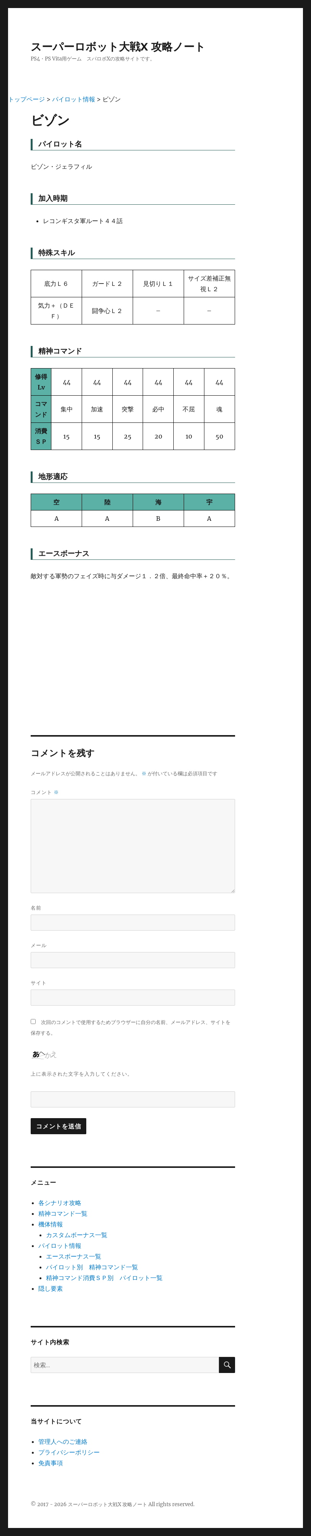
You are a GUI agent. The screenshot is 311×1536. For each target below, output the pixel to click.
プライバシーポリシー (69, 1452)
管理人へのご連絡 (62, 1441)
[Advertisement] (133, 645)
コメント (45, 792)
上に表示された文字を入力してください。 (82, 1074)
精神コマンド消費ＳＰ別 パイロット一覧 (104, 1278)
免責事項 (50, 1463)
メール (39, 945)
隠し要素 (50, 1288)
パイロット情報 (59, 1245)
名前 (36, 908)
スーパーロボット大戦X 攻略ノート (118, 46)
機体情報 (50, 1224)
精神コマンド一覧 (62, 1213)
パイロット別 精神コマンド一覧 (92, 1267)
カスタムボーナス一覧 (76, 1235)
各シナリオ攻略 (59, 1203)
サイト (39, 983)
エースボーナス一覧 (73, 1256)
